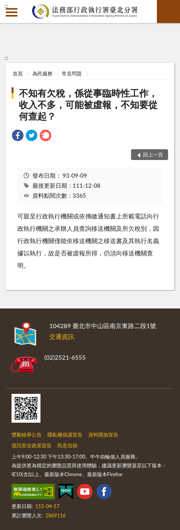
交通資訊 (61, 336)
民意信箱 (67, 445)
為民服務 (42, 73)
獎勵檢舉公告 (27, 435)
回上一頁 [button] (153, 155)
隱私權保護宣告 (64, 435)
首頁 (18, 73)
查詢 (168, 11)
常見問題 (72, 73)
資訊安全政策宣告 (32, 445)
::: (6, 6)
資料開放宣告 (103, 435)
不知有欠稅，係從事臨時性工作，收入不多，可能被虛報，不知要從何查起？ (88, 104)
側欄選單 (11, 12)
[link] (18, 136)
